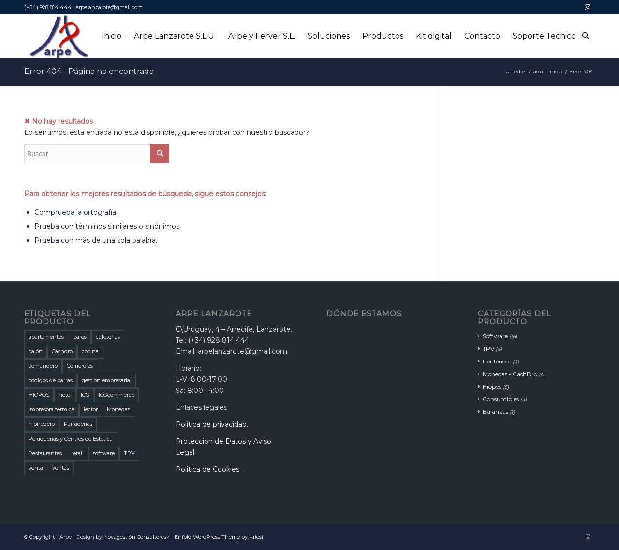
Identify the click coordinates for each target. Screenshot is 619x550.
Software (495, 336)
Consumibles (501, 399)
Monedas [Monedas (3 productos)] (118, 409)
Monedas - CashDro (510, 373)
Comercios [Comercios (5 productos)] (80, 365)
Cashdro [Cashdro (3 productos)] (62, 351)
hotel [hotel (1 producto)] (65, 394)
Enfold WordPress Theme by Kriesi (219, 537)
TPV (488, 348)
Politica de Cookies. (208, 469)
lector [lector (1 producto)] (91, 409)
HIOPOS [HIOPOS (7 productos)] (39, 394)
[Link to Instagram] (587, 7)
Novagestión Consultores (134, 537)
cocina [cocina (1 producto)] (90, 351)
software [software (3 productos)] (104, 453)
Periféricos (497, 361)
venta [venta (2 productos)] (36, 467)
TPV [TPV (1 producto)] (129, 453)
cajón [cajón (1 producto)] (36, 351)
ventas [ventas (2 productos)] (60, 467)
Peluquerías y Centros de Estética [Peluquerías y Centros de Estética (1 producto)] (71, 438)
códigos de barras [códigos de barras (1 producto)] (51, 380)
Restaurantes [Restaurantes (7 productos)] (45, 453)
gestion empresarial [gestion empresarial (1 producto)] (107, 380)
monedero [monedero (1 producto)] (42, 423)
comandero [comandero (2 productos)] (43, 365)
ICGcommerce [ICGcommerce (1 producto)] (116, 394)
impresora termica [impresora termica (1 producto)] (51, 409)
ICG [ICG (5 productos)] (85, 394)
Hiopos (492, 386)
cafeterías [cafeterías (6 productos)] (108, 336)
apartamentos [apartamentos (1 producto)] (46, 336)
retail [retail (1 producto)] (77, 453)
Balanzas (495, 411)
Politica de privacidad (211, 424)
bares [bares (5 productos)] (80, 336)
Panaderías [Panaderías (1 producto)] (78, 423)
